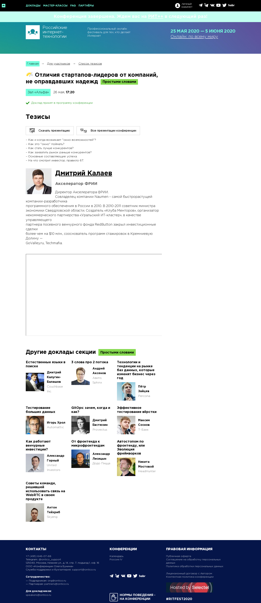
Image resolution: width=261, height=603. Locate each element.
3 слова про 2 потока (89, 362)
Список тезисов (90, 63)
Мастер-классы (55, 6)
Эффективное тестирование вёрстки (137, 409)
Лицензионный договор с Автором (189, 573)
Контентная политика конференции (190, 577)
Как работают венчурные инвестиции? (38, 445)
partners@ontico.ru (56, 584)
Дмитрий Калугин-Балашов (54, 377)
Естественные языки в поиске (45, 364)
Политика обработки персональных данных (194, 566)
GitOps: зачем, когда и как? (90, 409)
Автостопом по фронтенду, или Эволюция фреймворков (131, 447)
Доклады (33, 6)
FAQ (73, 6)
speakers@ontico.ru (38, 595)
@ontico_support (50, 559)
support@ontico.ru (84, 570)
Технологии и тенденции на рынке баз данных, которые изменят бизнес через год (136, 370)
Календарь (116, 556)
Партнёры (86, 6)
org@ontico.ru (57, 581)
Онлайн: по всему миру (194, 37)
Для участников (58, 63)
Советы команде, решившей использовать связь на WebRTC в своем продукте (45, 491)
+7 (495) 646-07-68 (38, 556)
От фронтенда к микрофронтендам (87, 443)
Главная (33, 63)
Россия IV (116, 559)
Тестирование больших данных (40, 409)
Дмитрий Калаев (83, 173)
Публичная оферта (178, 556)
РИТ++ (155, 17)
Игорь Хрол (56, 422)
